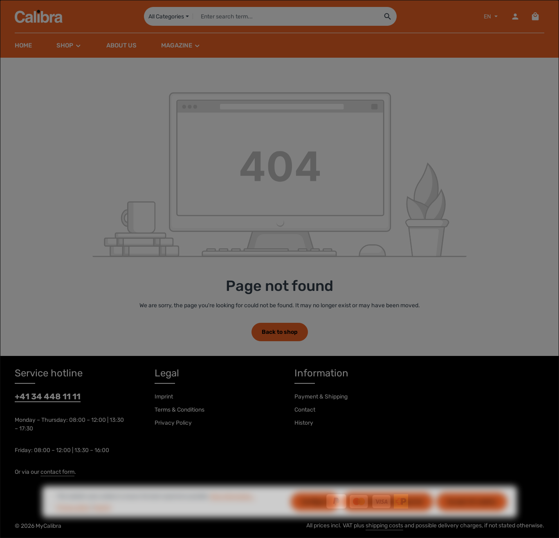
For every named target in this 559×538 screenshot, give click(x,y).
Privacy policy (73, 519)
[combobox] (285, 16)
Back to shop (280, 332)
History (303, 422)
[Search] (387, 16)
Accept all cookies (472, 513)
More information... (232, 508)
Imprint (164, 396)
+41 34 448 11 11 (48, 396)
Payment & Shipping (321, 396)
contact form (57, 471)
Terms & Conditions (179, 409)
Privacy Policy (173, 422)
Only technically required (387, 513)
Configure (315, 513)
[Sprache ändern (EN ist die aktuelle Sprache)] (490, 17)
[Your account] (515, 16)
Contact (304, 409)
